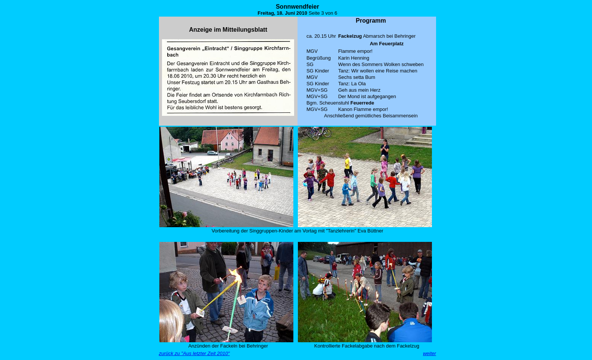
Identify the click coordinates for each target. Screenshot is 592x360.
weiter (429, 353)
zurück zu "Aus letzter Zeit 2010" (194, 353)
